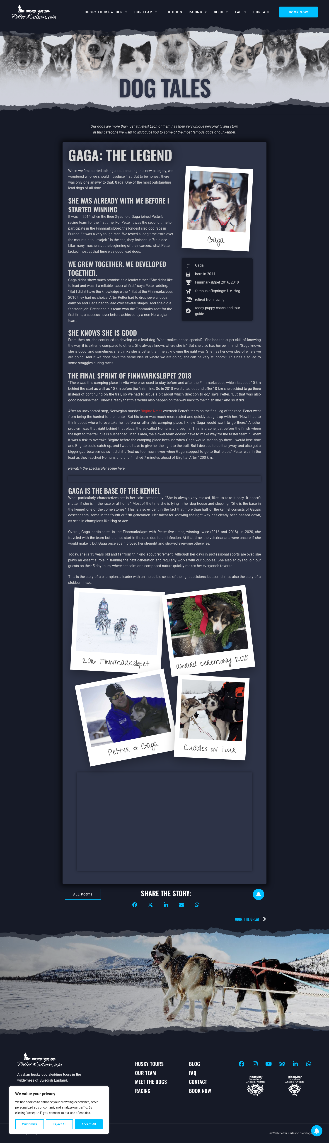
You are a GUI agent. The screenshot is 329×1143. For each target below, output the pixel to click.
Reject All (59, 1124)
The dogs (173, 12)
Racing (198, 12)
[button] (135, 904)
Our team (145, 12)
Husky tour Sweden (106, 12)
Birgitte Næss (151, 411)
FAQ (241, 12)
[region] (59, 1110)
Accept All (89, 1124)
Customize (29, 1124)
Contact (261, 12)
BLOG (221, 12)
